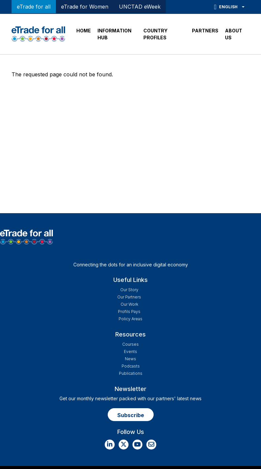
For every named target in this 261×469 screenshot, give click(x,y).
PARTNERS (205, 30)
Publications (130, 373)
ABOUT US (233, 34)
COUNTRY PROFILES (155, 34)
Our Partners (129, 296)
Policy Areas (130, 318)
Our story (129, 289)
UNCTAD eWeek (140, 6)
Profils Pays (129, 311)
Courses (130, 344)
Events (130, 351)
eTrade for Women (84, 6)
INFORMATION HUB (114, 34)
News (130, 358)
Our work (129, 304)
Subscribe (130, 415)
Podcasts (131, 366)
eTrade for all (34, 6)
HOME (83, 30)
